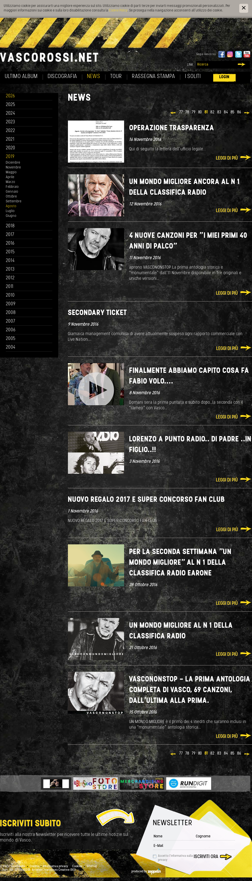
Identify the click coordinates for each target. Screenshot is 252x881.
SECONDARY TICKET (97, 313)
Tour (116, 77)
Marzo (10, 182)
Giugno (11, 216)
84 (226, 112)
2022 (10, 130)
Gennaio (12, 192)
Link (190, 65)
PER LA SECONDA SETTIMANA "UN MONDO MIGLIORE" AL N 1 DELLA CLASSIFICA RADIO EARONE (180, 562)
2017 (10, 234)
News (93, 77)
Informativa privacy (55, 866)
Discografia (62, 77)
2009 (11, 304)
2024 (10, 113)
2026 (10, 96)
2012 (10, 278)
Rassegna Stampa (153, 77)
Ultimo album (21, 77)
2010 (10, 295)
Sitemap (92, 866)
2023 (10, 122)
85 (233, 112)
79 (194, 112)
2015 (10, 252)
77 (181, 112)
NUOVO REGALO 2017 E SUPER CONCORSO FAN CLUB (146, 500)
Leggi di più (227, 158)
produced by (146, 872)
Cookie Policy (118, 10)
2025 (10, 104)
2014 (10, 260)
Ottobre (11, 197)
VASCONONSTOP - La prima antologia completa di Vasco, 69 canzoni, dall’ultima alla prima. (189, 690)
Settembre (13, 201)
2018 (10, 226)
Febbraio (12, 187)
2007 (10, 321)
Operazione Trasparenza (171, 128)
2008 (11, 312)
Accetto (175, 858)
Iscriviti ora (206, 856)
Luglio (10, 211)
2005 (11, 338)
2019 (10, 156)
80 (200, 112)
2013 (10, 269)
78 (187, 112)
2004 (11, 347)
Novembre (13, 167)
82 (212, 112)
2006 (11, 330)
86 (239, 112)
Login (224, 77)
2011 (10, 286)
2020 (10, 148)
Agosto (11, 206)
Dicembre (13, 163)
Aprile (10, 177)
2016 (10, 243)
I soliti (193, 77)
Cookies (77, 866)
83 (219, 112)
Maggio (11, 172)
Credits (34, 866)
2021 (10, 139)
